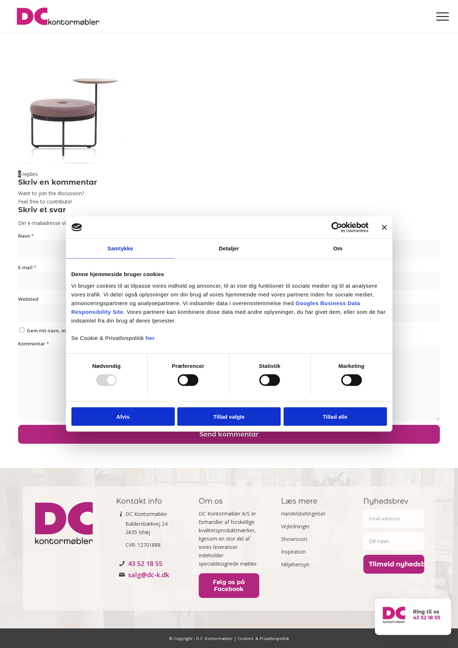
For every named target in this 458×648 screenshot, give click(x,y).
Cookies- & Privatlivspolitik (263, 638)
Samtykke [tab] (120, 248)
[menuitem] (440, 16)
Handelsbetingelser (303, 513)
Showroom (294, 539)
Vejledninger (295, 526)
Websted (28, 299)
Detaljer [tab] (229, 248)
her (150, 338)
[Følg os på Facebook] (229, 585)
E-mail (27, 267)
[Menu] (440, 16)
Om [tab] (337, 248)
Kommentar (33, 343)
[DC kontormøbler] (58, 16)
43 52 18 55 (145, 563)
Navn (26, 236)
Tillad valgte (228, 416)
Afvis (123, 416)
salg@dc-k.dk (148, 574)
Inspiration (293, 551)
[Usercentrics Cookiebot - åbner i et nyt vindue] (336, 227)
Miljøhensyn (295, 564)
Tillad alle (335, 416)
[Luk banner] (384, 227)
